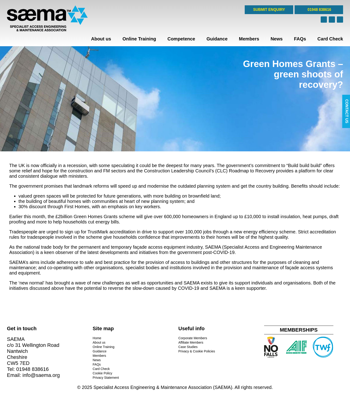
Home (97, 338)
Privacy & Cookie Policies (196, 351)
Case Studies (188, 347)
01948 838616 (319, 10)
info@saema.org (41, 375)
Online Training (139, 38)
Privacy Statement (106, 377)
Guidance (216, 38)
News (277, 38)
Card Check (330, 38)
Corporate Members (192, 338)
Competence (181, 38)
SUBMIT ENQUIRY (269, 10)
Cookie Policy (102, 373)
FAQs (300, 38)
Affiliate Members (190, 342)
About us (101, 38)
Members (249, 38)
